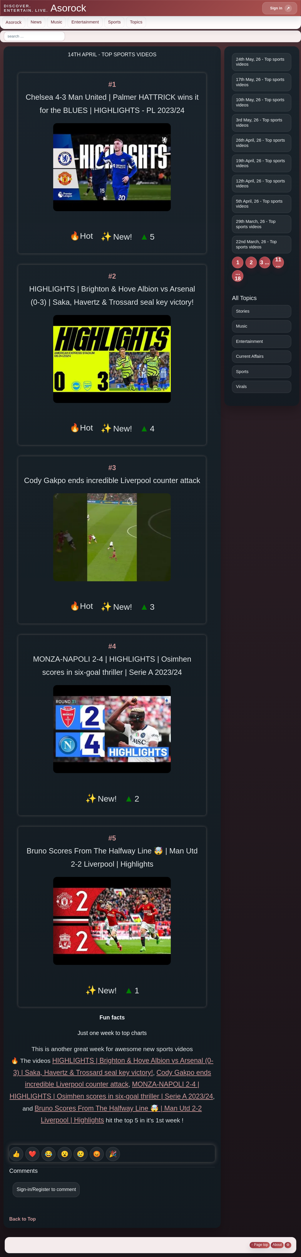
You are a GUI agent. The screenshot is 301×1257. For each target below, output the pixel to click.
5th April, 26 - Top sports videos (259, 204)
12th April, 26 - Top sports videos (260, 184)
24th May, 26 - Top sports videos (260, 62)
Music (56, 22)
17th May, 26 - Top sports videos (260, 82)
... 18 (238, 276)
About (277, 1245)
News (36, 22)
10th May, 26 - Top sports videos (260, 102)
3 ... (264, 262)
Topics (136, 22)
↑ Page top (259, 1245)
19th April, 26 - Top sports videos (260, 163)
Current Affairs (250, 356)
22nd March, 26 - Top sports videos (256, 244)
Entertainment (85, 22)
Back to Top (22, 1219)
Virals (241, 386)
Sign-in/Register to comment (46, 1189)
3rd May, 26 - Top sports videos (259, 123)
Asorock (13, 22)
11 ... (278, 262)
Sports (114, 22)
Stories (243, 311)
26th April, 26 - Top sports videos (260, 143)
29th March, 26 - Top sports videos (256, 224)
